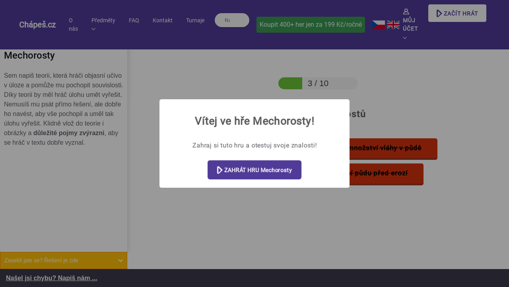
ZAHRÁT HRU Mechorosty (254, 170)
